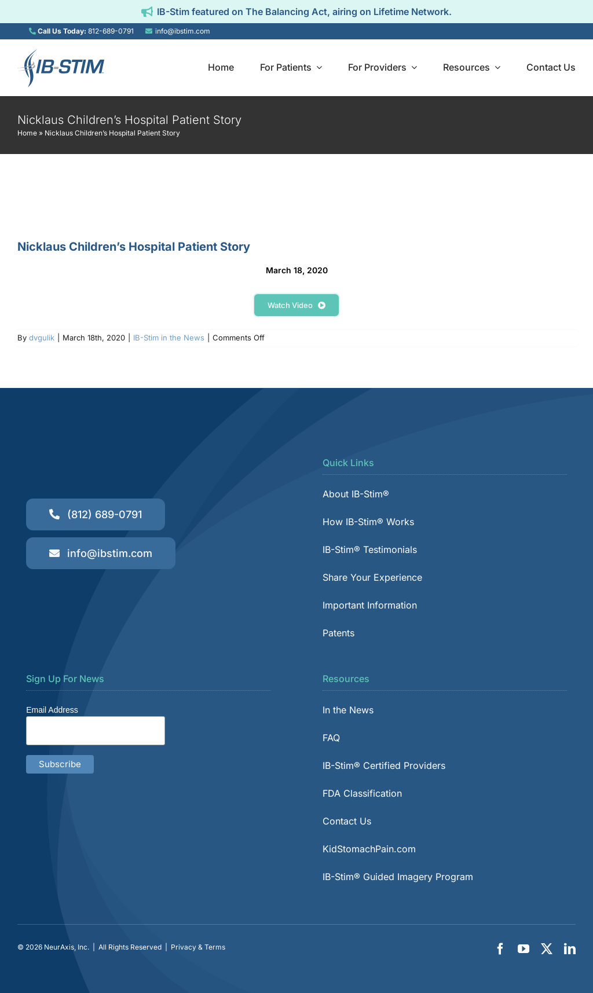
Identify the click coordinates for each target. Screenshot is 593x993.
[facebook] (500, 949)
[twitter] (546, 949)
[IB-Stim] (60, 52)
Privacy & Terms (198, 947)
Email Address (52, 709)
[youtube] (523, 949)
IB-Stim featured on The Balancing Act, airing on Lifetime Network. (304, 11)
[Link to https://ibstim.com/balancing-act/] (147, 11)
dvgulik (41, 337)
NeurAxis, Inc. (66, 947)
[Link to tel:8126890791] (32, 31)
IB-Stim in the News (168, 337)
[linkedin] (570, 949)
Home (27, 133)
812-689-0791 (111, 31)
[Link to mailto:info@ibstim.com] (148, 31)
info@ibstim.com (182, 31)
